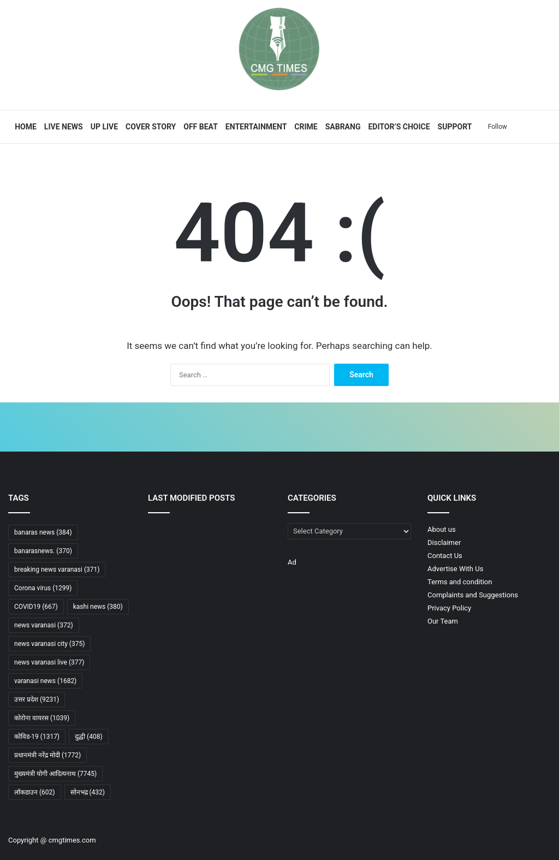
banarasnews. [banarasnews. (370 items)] (43, 551)
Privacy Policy (449, 608)
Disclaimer (444, 542)
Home (24, 126)
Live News (62, 126)
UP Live (102, 126)
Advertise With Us (455, 569)
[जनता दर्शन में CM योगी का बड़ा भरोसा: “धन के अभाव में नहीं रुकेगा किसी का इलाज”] (210, 533)
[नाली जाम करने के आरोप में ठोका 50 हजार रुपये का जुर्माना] (167, 585)
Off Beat (199, 126)
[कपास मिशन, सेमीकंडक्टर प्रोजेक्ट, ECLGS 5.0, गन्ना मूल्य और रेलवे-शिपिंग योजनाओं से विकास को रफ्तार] (167, 559)
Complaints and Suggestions (472, 595)
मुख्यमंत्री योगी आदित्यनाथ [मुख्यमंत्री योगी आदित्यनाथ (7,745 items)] (55, 774)
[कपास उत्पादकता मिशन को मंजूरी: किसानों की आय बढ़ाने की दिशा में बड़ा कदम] (252, 533)
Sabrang (341, 126)
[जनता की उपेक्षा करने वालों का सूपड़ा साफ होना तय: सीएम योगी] (252, 559)
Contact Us (444, 555)
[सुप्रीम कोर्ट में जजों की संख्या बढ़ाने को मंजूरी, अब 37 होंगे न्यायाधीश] (210, 559)
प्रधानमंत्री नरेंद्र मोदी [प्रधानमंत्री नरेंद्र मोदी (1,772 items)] (47, 755)
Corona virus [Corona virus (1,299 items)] (43, 588)
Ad (292, 562)
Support (453, 126)
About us (441, 529)
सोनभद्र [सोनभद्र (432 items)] (87, 792)
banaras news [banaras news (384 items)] (43, 532)
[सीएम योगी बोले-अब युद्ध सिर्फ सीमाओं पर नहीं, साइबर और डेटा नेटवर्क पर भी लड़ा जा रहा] (167, 533)
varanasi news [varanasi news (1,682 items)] (45, 681)
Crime (304, 126)
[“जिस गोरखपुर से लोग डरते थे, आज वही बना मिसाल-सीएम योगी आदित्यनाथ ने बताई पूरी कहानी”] (252, 585)
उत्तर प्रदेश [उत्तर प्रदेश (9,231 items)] (36, 699)
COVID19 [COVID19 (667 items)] (36, 606)
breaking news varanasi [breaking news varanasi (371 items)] (56, 569)
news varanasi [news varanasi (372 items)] (43, 625)
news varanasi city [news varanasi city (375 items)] (49, 644)
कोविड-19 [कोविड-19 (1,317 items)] (37, 736)
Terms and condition (459, 582)
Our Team (442, 621)
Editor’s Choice (398, 126)
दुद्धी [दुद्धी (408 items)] (89, 736)
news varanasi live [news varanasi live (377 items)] (49, 662)
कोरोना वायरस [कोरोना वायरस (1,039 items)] (41, 718)
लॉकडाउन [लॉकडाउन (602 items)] (34, 792)
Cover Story (149, 126)
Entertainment (255, 126)
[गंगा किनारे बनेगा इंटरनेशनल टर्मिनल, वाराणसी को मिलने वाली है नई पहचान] (210, 585)
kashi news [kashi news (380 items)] (98, 606)
